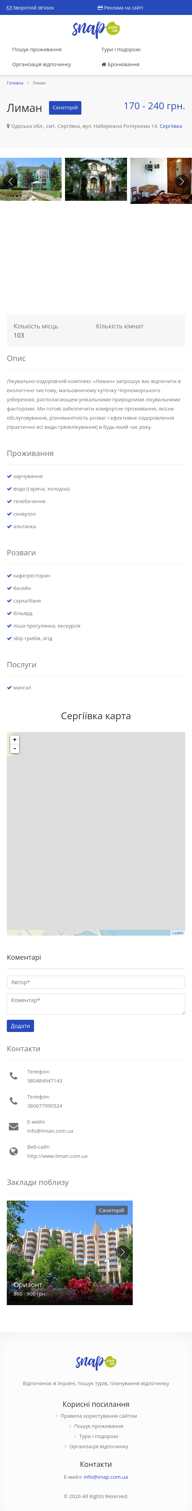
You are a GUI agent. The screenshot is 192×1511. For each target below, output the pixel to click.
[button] (182, 181)
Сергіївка (171, 125)
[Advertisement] (96, 257)
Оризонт (28, 1284)
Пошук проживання (37, 49)
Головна (15, 83)
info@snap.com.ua (106, 1476)
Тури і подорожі (121, 49)
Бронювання (120, 64)
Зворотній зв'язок (30, 7)
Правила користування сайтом (99, 1415)
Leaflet (177, 933)
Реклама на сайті (120, 7)
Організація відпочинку (41, 64)
